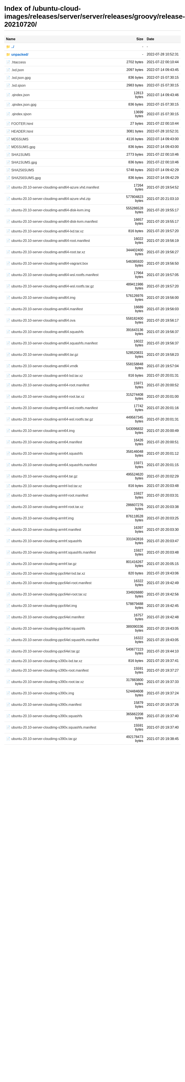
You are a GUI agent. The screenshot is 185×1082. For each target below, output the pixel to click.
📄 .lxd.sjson (16, 85)
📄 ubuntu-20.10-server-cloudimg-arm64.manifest (44, 442)
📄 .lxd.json (15, 70)
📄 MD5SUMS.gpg (20, 147)
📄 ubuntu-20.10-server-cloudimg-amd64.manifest (44, 309)
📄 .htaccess (16, 62)
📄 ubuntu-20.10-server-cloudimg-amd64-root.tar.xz (45, 252)
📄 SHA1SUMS (18, 155)
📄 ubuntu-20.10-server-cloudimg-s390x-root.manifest (47, 670)
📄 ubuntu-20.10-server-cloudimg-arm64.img (40, 431)
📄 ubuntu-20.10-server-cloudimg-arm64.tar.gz (41, 476)
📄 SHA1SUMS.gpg (21, 162)
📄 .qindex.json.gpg (21, 104)
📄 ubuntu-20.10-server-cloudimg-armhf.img (40, 518)
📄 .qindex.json (18, 95)
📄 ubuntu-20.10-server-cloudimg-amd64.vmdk (42, 366)
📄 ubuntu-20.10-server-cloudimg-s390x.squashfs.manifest (51, 727)
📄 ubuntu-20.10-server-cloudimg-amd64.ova (40, 320)
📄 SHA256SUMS (20, 170)
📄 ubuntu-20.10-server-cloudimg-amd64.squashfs (45, 332)
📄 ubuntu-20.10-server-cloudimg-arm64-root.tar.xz (45, 396)
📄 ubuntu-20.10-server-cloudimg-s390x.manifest (44, 704)
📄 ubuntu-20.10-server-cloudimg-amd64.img (40, 297)
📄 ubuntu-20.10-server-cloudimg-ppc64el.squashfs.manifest (52, 640)
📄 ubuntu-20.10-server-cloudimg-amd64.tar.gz (42, 354)
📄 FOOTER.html (19, 124)
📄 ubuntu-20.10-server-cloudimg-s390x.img (40, 693)
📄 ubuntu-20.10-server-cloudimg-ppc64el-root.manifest (48, 583)
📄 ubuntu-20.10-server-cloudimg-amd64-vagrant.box (47, 263)
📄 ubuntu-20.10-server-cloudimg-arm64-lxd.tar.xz (44, 376)
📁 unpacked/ (17, 54)
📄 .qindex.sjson (18, 114)
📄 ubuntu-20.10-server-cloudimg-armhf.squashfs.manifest (51, 552)
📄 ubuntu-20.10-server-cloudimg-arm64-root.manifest (47, 385)
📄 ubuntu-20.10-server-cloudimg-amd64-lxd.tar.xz (45, 231)
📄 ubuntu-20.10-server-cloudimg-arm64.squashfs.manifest (51, 465)
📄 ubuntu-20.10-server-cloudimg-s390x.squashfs (44, 716)
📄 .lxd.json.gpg (18, 78)
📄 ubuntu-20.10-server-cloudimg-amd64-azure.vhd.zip (48, 199)
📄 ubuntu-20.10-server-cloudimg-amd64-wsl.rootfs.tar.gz (50, 286)
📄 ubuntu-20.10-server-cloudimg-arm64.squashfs (44, 453)
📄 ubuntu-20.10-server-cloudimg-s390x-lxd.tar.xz (44, 661)
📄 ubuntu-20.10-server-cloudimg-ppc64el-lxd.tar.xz (45, 573)
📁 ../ (10, 47)
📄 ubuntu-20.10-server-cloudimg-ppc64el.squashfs (45, 628)
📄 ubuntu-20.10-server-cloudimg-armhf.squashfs (44, 541)
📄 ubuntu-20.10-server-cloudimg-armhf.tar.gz (41, 564)
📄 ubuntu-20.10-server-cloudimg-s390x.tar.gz (41, 739)
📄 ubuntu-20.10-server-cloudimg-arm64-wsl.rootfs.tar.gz (49, 419)
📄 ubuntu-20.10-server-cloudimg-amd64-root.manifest (48, 240)
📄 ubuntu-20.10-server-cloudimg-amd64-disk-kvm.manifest (52, 221)
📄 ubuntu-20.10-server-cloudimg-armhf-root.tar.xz (44, 507)
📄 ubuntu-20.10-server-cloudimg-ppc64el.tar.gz (43, 651)
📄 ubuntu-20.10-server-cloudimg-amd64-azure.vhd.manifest (52, 187)
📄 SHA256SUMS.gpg (23, 178)
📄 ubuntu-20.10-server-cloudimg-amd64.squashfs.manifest (52, 343)
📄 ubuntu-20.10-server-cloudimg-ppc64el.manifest (45, 617)
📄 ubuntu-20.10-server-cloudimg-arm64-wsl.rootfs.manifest (52, 408)
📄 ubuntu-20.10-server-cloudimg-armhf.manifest (43, 529)
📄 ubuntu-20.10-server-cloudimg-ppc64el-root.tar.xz (46, 594)
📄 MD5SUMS (17, 139)
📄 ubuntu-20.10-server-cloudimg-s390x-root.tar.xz (45, 682)
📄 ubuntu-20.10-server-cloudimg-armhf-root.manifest (47, 495)
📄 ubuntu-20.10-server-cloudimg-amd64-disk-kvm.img (48, 210)
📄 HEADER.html (19, 131)
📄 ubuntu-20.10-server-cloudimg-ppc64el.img (41, 606)
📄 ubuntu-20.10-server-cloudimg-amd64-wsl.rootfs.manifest (52, 275)
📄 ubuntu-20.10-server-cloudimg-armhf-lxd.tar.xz (44, 486)
